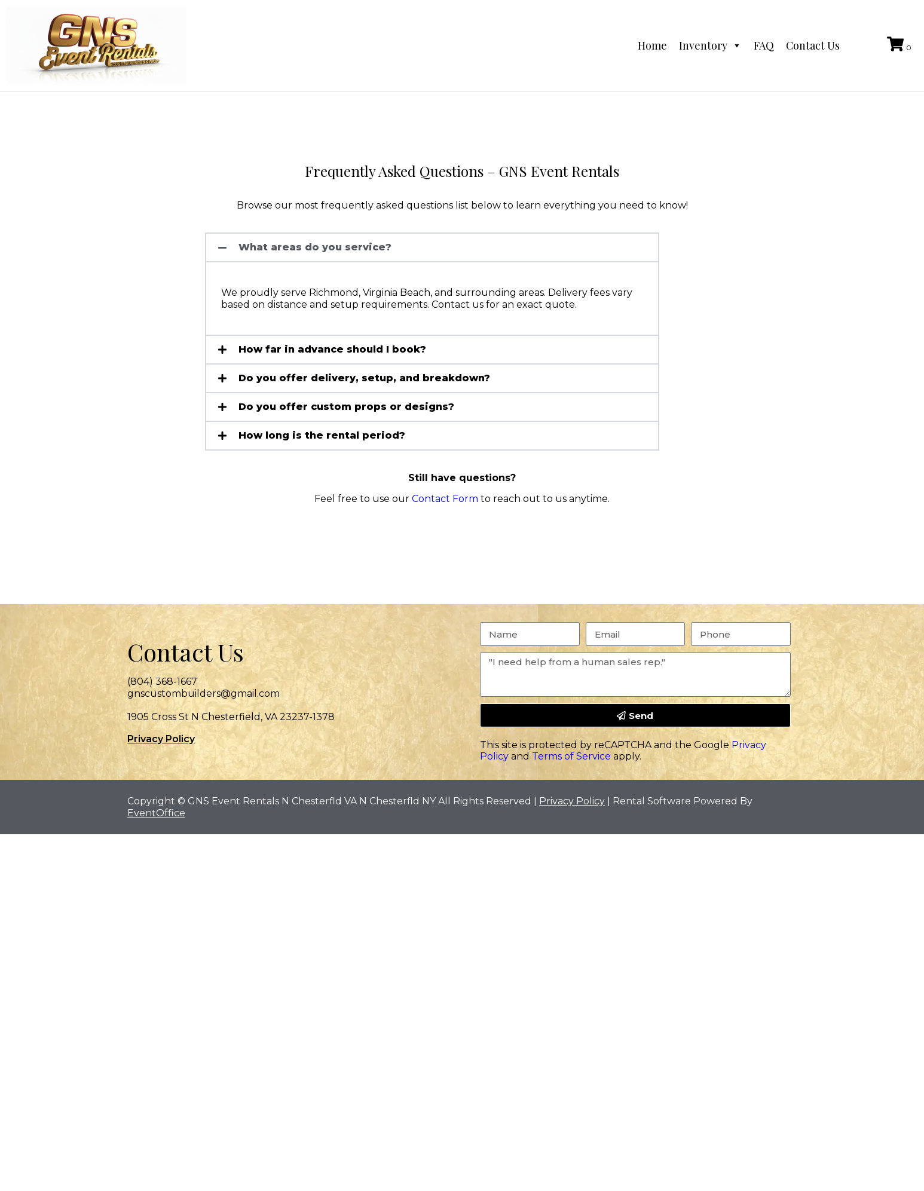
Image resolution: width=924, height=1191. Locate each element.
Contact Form (445, 498)
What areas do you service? (314, 247)
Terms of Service (571, 756)
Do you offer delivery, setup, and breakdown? (364, 378)
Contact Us (813, 45)
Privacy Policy (161, 739)
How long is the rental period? (321, 435)
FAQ (764, 45)
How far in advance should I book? (332, 349)
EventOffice (156, 813)
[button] (432, 247)
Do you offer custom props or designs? (346, 406)
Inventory (710, 45)
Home (652, 45)
